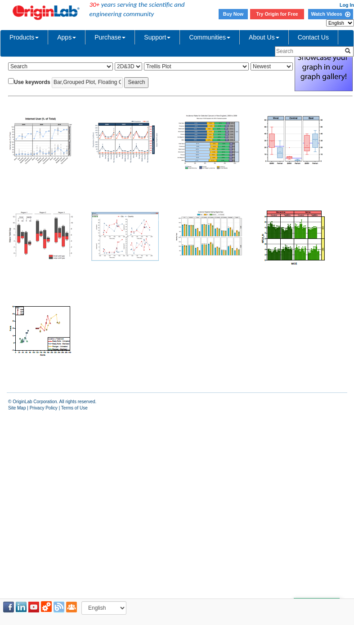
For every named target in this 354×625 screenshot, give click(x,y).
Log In (347, 5)
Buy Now (233, 14)
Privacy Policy (44, 407)
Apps (66, 37)
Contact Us (313, 37)
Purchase (109, 37)
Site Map (17, 407)
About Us (264, 37)
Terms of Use (74, 407)
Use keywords (32, 82)
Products (24, 37)
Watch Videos (330, 14)
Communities (209, 37)
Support (157, 37)
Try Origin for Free (277, 14)
